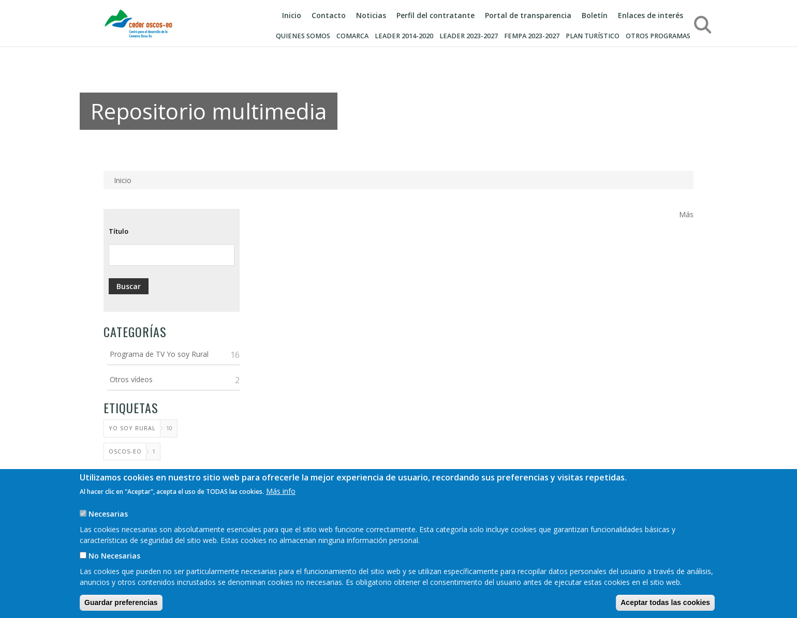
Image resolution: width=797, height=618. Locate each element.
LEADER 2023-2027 (468, 36)
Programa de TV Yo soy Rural (159, 354)
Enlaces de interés (650, 15)
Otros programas (658, 36)
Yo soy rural (132, 428)
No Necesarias (114, 567)
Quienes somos (303, 36)
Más (686, 214)
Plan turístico (592, 36)
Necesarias (108, 525)
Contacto (329, 15)
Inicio (291, 15)
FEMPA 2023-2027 (531, 36)
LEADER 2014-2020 (404, 36)
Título (118, 231)
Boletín (595, 15)
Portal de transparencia (528, 15)
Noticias (371, 15)
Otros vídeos (131, 379)
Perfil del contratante (435, 15)
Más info (281, 502)
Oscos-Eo (125, 451)
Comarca (352, 36)
